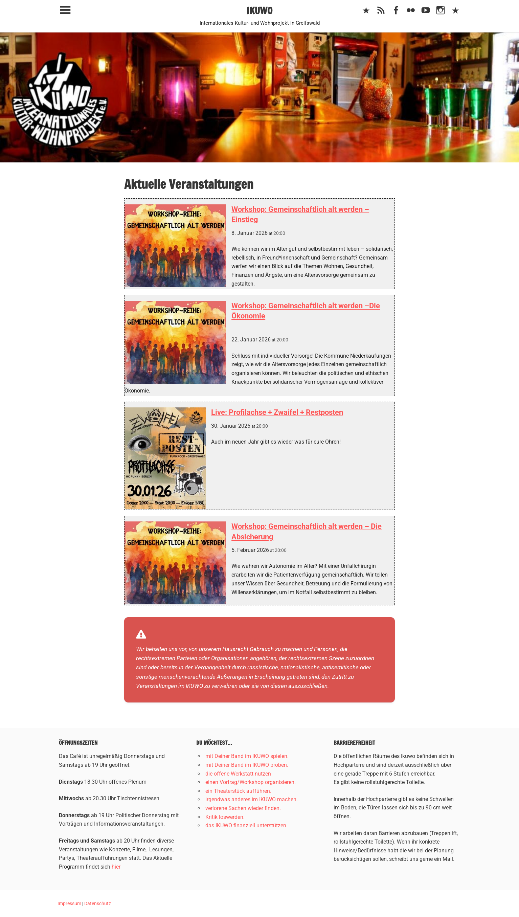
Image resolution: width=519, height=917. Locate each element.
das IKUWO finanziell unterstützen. (246, 825)
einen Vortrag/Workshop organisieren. (250, 782)
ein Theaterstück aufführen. (238, 791)
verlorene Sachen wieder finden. (243, 808)
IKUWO (260, 10)
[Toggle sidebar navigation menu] (65, 10)
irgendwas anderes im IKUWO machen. (251, 799)
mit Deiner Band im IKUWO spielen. (247, 756)
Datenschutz (97, 903)
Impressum (69, 903)
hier (116, 867)
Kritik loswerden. (225, 817)
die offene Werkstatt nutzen (238, 773)
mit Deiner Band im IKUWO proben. (246, 765)
